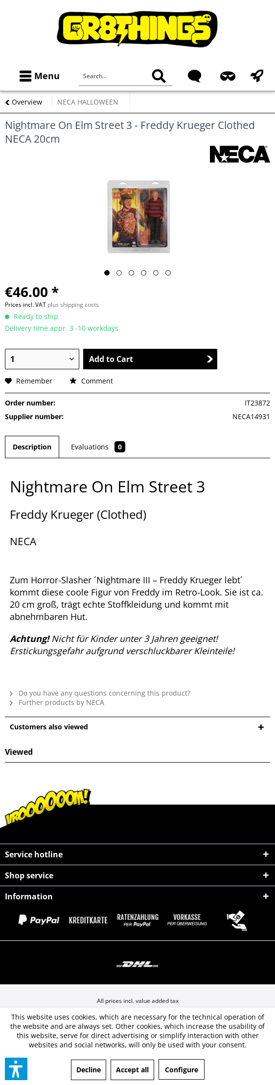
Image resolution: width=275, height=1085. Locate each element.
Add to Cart (151, 359)
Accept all (132, 1069)
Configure (181, 1069)
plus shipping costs (73, 304)
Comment (91, 380)
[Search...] (125, 76)
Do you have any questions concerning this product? (100, 693)
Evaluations (98, 446)
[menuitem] (37, 75)
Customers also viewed (49, 726)
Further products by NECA (57, 702)
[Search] (158, 76)
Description (32, 446)
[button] (16, 1069)
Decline (88, 1069)
